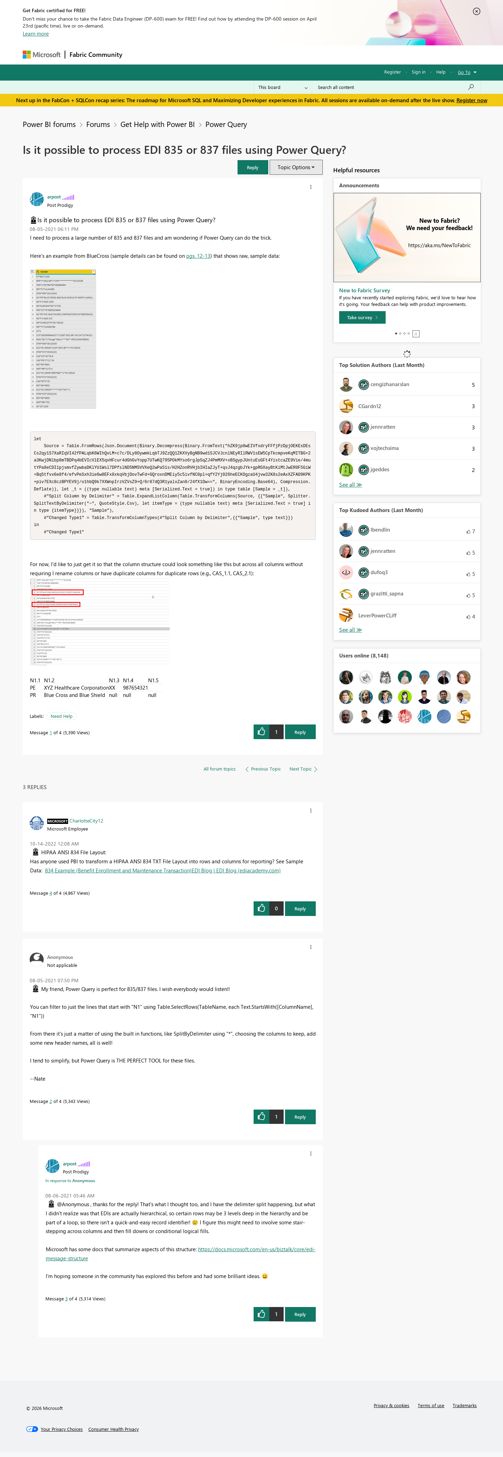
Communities (229, 55)
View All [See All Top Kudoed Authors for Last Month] (350, 630)
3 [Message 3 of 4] (66, 1303)
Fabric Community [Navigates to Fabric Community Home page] (96, 54)
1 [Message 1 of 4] (51, 737)
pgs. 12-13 (198, 255)
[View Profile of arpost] (54, 196)
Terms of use (431, 1410)
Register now (472, 100)
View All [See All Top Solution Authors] (350, 485)
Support (316, 55)
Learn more (36, 33)
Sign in (418, 72)
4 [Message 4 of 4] (51, 898)
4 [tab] (408, 333)
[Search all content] (396, 87)
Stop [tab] (416, 333)
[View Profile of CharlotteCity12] (86, 825)
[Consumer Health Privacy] (113, 1434)
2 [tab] (400, 333)
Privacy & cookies (391, 1410)
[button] (253, 167)
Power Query (226, 124)
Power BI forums (49, 124)
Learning (287, 55)
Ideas (197, 55)
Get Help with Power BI (158, 124)
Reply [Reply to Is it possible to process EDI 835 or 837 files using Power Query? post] (300, 737)
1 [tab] (396, 333)
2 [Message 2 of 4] (51, 1106)
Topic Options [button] (294, 167)
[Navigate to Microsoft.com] (41, 55)
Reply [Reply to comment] (300, 913)
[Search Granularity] (283, 87)
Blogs (259, 55)
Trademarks (465, 1410)
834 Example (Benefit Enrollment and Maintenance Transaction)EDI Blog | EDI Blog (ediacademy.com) (163, 875)
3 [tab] (404, 333)
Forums (138, 55)
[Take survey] (362, 317)
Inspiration (169, 55)
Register (392, 72)
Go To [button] (464, 72)
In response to (70, 1185)
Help (441, 72)
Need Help (62, 721)
